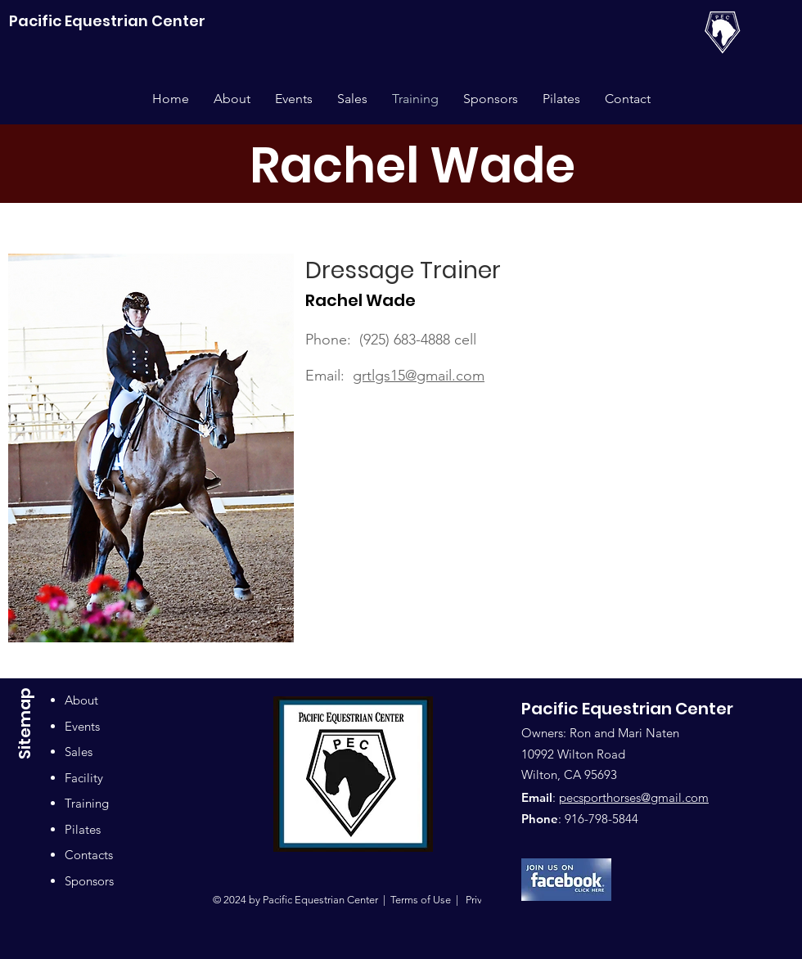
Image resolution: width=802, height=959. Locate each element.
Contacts (89, 854)
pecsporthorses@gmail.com (634, 797)
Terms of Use (420, 900)
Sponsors (89, 881)
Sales (78, 751)
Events (82, 726)
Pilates (83, 829)
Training (87, 803)
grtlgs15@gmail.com (418, 376)
